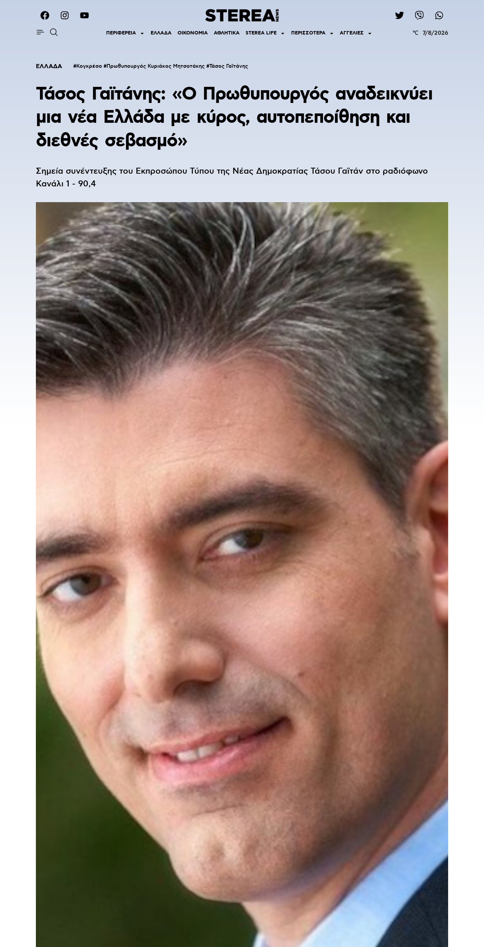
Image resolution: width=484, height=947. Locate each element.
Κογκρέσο (89, 66)
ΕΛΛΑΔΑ (161, 33)
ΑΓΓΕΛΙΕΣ (356, 33)
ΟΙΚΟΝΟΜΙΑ (193, 33)
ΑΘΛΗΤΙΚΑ (227, 33)
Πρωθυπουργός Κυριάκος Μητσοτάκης (156, 66)
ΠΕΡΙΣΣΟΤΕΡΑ (312, 33)
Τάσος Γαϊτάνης (228, 66)
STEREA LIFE (265, 33)
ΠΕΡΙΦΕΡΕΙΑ (125, 33)
